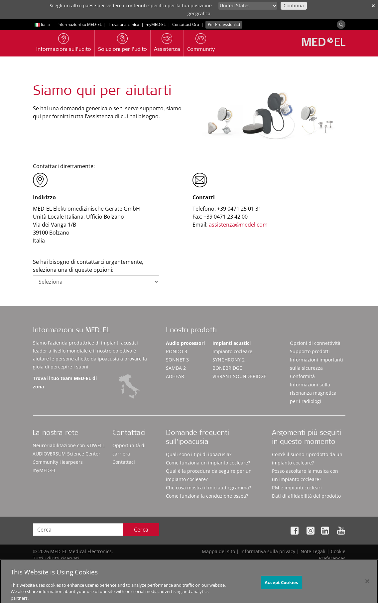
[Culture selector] (247, 6)
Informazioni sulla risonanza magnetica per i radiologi (313, 392)
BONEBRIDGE (227, 368)
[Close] (367, 584)
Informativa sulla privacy (267, 551)
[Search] (341, 24)
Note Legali (313, 551)
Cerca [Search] (141, 529)
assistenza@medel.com (238, 224)
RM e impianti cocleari (297, 487)
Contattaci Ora (185, 24)
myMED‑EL (156, 24)
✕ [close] (373, 6)
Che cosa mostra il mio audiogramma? (208, 487)
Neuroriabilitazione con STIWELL (69, 445)
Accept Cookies (281, 586)
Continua (294, 5)
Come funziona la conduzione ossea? (207, 496)
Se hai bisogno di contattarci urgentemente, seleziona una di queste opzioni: (88, 265)
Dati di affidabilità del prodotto (306, 496)
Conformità (302, 376)
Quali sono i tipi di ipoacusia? (198, 454)
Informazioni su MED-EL (80, 24)
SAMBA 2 (176, 368)
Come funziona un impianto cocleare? (208, 462)
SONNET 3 (177, 359)
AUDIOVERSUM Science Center (66, 454)
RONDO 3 (176, 351)
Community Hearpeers (58, 462)
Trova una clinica (123, 24)
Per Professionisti (224, 24)
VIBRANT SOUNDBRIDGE (239, 376)
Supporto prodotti (310, 351)
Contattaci (123, 462)
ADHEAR (175, 376)
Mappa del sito (218, 551)
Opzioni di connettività (315, 343)
